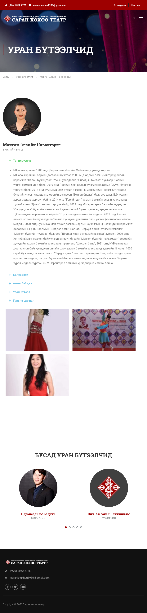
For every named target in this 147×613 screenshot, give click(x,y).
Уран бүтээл (21, 292)
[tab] (70, 160)
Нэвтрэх (135, 5)
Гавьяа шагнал (23, 300)
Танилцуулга (22, 160)
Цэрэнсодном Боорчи (38, 514)
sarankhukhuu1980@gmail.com (50, 5)
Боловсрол (21, 274)
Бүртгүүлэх (120, 5)
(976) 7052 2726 (17, 5)
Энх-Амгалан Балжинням (109, 514)
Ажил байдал (22, 283)
